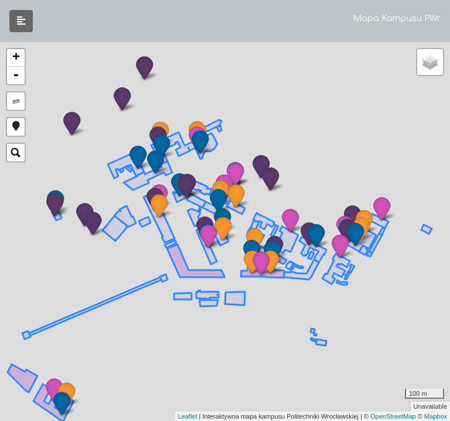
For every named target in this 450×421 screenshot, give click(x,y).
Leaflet (187, 416)
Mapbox (435, 416)
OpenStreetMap (393, 416)
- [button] (16, 75)
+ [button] (16, 58)
